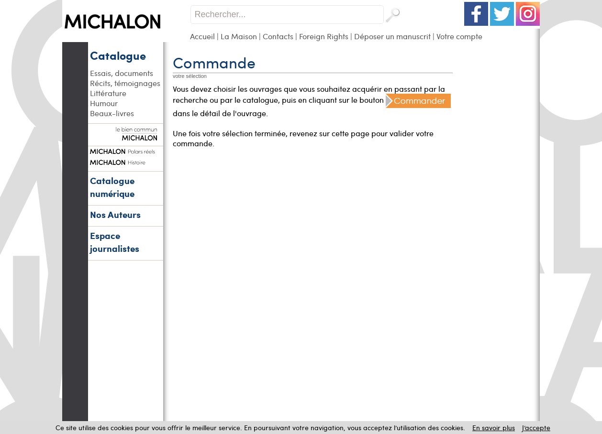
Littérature (108, 93)
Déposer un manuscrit (392, 36)
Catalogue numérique (112, 187)
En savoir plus (493, 427)
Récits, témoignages (125, 83)
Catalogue (118, 55)
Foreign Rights (323, 36)
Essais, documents (121, 73)
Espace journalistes (114, 242)
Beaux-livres (112, 113)
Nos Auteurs (115, 214)
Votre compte (459, 36)
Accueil (202, 36)
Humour (104, 103)
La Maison (239, 36)
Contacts (278, 36)
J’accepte (536, 427)
